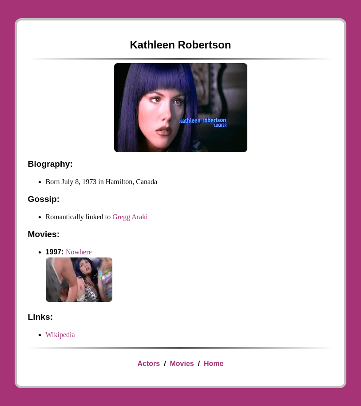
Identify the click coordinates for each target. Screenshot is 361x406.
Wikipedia (60, 334)
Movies (182, 363)
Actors (149, 363)
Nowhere (79, 252)
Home (213, 363)
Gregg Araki (130, 217)
